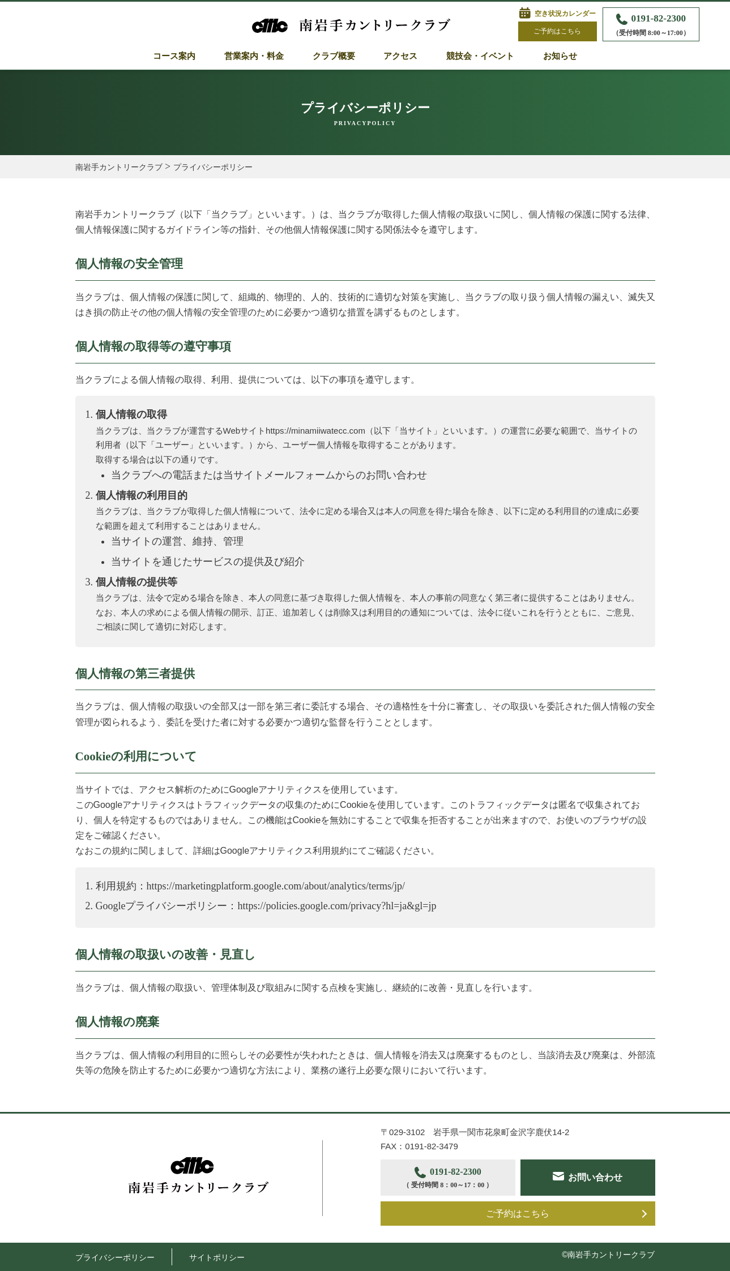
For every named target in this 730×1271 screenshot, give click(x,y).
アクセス (400, 56)
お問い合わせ (595, 1177)
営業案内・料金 (254, 56)
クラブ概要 (334, 56)
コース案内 (174, 56)
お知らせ (560, 56)
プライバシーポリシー (115, 1257)
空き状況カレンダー (565, 14)
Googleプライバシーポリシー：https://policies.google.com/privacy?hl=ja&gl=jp (266, 905)
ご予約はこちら (557, 31)
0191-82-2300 (651, 25)
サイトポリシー (217, 1257)
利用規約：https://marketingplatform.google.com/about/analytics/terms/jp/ (250, 886)
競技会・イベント (480, 56)
